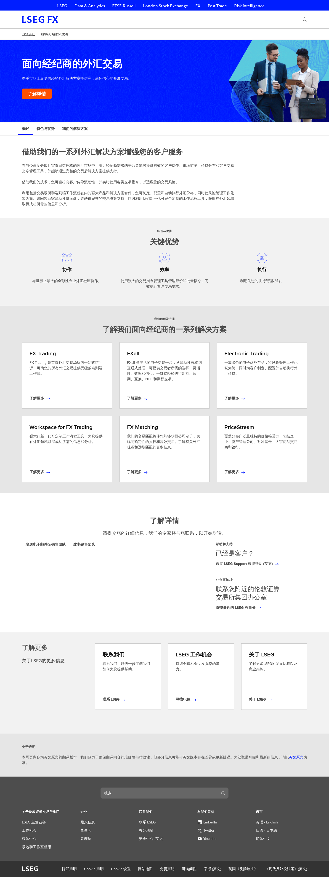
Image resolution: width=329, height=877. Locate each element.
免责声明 (167, 869)
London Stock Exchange (165, 5)
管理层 (85, 838)
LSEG (62, 5)
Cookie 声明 (94, 869)
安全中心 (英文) (151, 838)
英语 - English (267, 822)
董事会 (85, 830)
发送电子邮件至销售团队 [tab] (46, 544)
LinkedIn (207, 822)
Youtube (207, 838)
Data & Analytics (89, 5)
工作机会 (29, 830)
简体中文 (263, 838)
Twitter (205, 830)
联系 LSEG (147, 822)
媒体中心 (29, 838)
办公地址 (146, 830)
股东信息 (87, 822)
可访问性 (189, 869)
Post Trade (217, 5)
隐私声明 (69, 869)
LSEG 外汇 (28, 34)
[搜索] (305, 19)
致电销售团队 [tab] (84, 544)
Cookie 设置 (121, 869)
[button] (47, 812)
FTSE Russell (124, 5)
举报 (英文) (212, 869)
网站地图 (145, 869)
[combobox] (159, 793)
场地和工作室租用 (36, 847)
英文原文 (296, 757)
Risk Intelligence (249, 5)
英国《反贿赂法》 (243, 869)
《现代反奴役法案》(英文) (286, 869)
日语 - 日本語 (266, 830)
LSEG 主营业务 (34, 822)
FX (197, 5)
